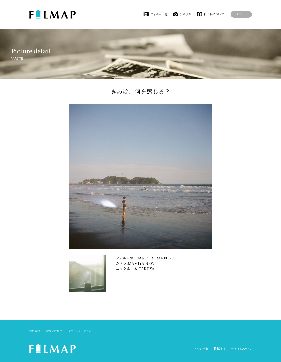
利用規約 (34, 331)
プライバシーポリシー (81, 331)
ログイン (241, 14)
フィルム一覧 (158, 14)
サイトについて (213, 14)
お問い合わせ (54, 331)
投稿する (185, 14)
